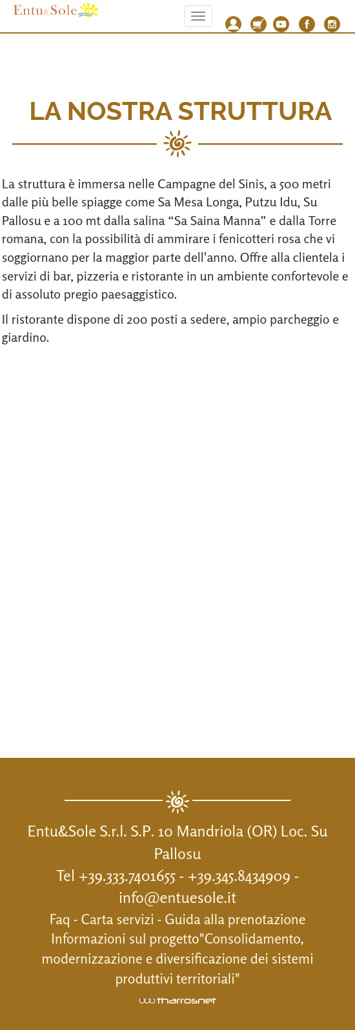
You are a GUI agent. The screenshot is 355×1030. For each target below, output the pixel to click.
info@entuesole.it (177, 897)
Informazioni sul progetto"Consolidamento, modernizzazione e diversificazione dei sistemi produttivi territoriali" (177, 958)
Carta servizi (117, 919)
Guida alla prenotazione (235, 919)
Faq (60, 919)
